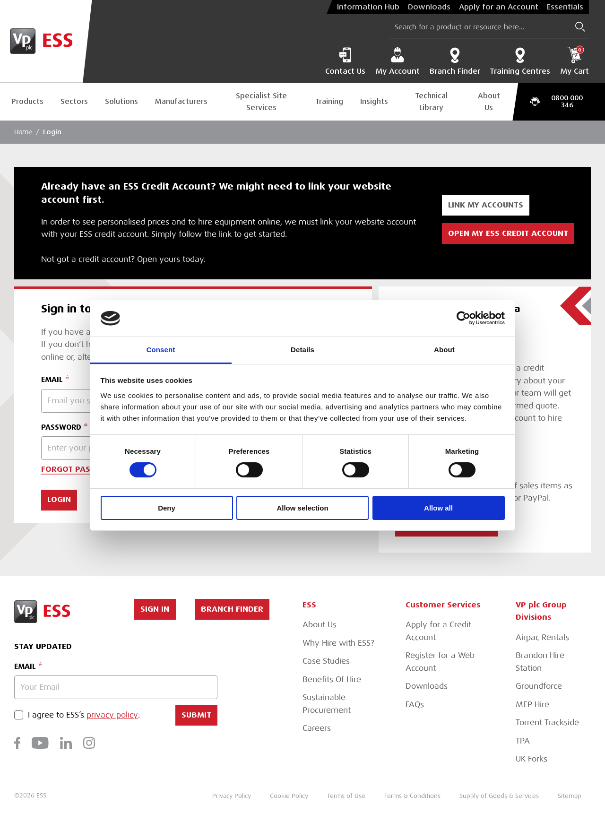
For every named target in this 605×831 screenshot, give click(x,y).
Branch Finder (455, 61)
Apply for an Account (498, 7)
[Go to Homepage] (46, 41)
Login (52, 132)
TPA (523, 740)
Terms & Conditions (412, 796)
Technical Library (431, 102)
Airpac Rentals (542, 637)
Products (27, 101)
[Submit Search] (580, 27)
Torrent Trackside (547, 722)
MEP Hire (532, 704)
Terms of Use (346, 796)
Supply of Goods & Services (499, 796)
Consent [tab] (161, 350)
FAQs (415, 704)
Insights (374, 101)
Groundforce (539, 686)
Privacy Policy (231, 796)
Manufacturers (181, 101)
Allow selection (302, 508)
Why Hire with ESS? (338, 643)
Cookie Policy (289, 796)
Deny (166, 508)
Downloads (429, 7)
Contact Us (345, 61)
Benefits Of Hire (331, 679)
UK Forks (531, 758)
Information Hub (368, 7)
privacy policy (112, 715)
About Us (489, 102)
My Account (397, 61)
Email (25, 666)
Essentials (565, 7)
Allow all (438, 508)
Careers (316, 728)
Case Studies (326, 661)
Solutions (121, 101)
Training (329, 101)
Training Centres (520, 61)
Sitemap (569, 796)
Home (23, 132)
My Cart (574, 61)
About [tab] (444, 350)
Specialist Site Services (261, 102)
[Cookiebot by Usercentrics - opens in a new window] (463, 318)
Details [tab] (302, 350)
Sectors (74, 101)
